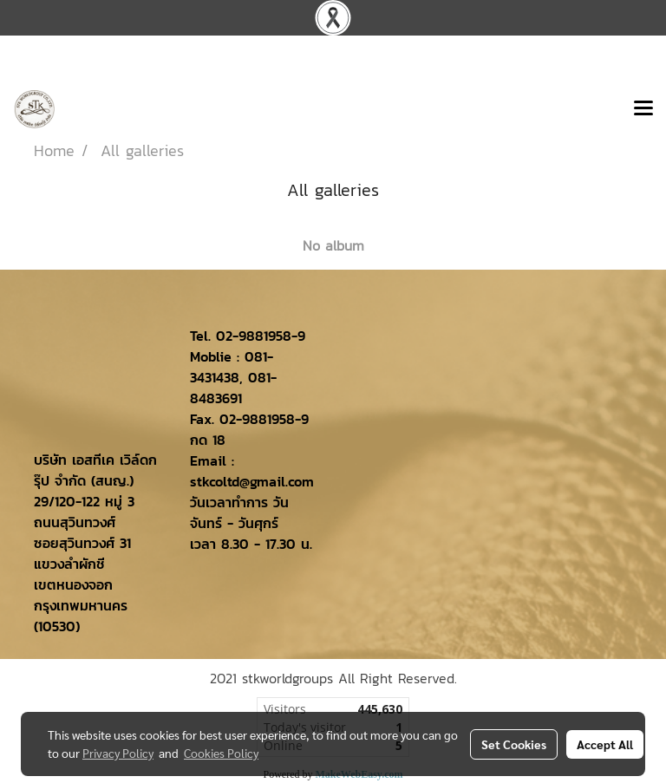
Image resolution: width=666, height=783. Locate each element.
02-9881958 (253, 335)
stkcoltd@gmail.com (252, 481)
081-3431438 (231, 367)
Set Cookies (513, 744)
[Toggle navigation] (643, 109)
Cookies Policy (221, 752)
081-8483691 (233, 387)
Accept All (605, 744)
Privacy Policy (117, 752)
